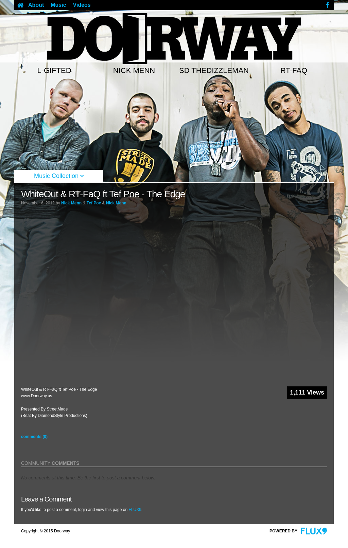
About (36, 5)
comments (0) (34, 436)
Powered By (298, 531)
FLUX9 (134, 509)
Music (58, 5)
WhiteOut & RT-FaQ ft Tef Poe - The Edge (103, 194)
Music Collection (59, 175)
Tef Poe (94, 203)
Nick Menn (71, 203)
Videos (82, 5)
